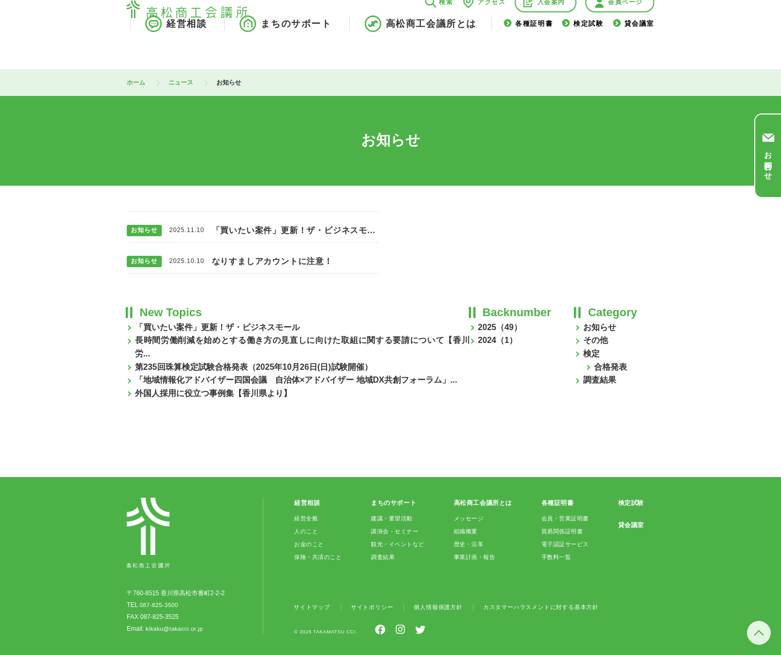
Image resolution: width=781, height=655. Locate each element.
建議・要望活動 (392, 518)
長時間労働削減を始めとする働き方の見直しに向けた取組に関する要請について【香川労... (302, 347)
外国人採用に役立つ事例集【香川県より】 (213, 393)
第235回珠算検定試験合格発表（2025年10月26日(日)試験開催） (253, 367)
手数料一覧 (556, 557)
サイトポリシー (377, 607)
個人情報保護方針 (446, 607)
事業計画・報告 (475, 557)
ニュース (180, 82)
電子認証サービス (566, 544)
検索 (446, 29)
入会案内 (551, 28)
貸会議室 (639, 51)
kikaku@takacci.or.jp (174, 628)
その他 (595, 340)
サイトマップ (313, 607)
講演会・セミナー (396, 531)
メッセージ (468, 518)
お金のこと (310, 544)
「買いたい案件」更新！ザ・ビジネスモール (217, 327)
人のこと (307, 531)
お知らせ (599, 327)
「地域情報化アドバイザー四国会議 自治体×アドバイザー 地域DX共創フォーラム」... (296, 379)
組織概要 (465, 531)
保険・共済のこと (320, 557)
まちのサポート (296, 50)
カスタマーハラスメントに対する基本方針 (556, 607)
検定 (591, 353)
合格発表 (610, 367)
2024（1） (498, 340)
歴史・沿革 (468, 544)
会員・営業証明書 (566, 518)
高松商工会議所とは (431, 50)
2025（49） (500, 327)
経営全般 (307, 518)
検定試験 (588, 51)
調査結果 (599, 379)
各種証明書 (534, 51)
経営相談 (186, 50)
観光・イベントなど (399, 544)
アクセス (491, 29)
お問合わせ (768, 161)
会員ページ (625, 28)
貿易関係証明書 (562, 531)
